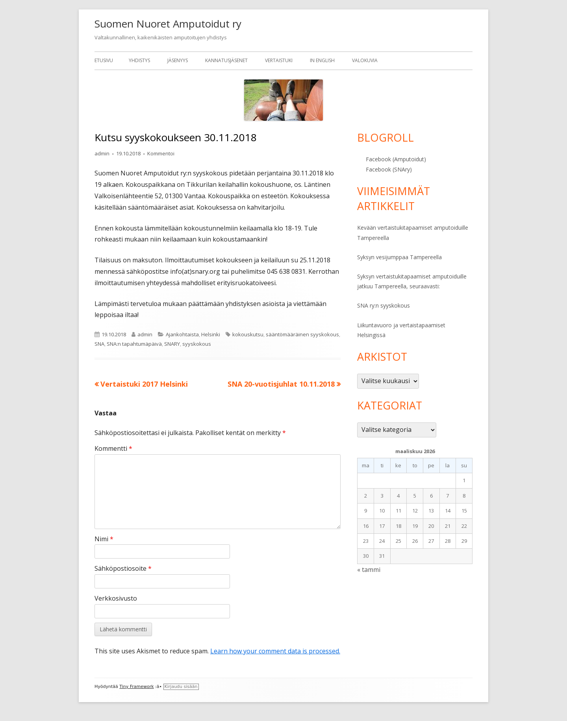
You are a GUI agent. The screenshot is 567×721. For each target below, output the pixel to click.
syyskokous (196, 343)
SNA (99, 343)
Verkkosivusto (115, 598)
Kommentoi (160, 153)
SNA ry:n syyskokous (383, 305)
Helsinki (210, 334)
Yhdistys (139, 60)
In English (322, 60)
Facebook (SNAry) (389, 169)
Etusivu (103, 60)
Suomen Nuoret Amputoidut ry (167, 24)
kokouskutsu (247, 334)
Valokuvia (365, 60)
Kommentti (113, 448)
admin (101, 153)
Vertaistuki (279, 60)
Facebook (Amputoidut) (396, 159)
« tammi (368, 569)
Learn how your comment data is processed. (275, 651)
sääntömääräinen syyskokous (302, 334)
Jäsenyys (177, 60)
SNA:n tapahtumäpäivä (134, 343)
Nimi (103, 539)
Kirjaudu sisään (181, 686)
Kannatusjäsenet (226, 60)
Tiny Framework (136, 686)
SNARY (172, 343)
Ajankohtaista (182, 334)
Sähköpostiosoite (123, 568)
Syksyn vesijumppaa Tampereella (399, 257)
